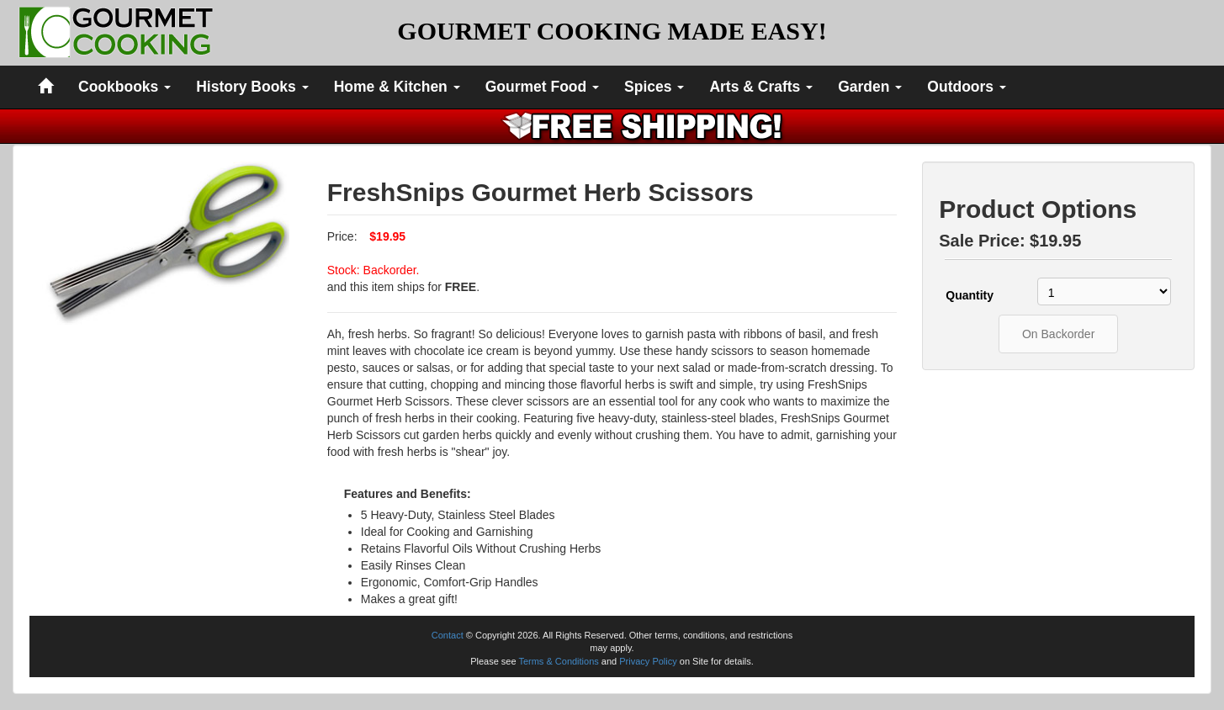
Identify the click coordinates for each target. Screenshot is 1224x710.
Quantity (970, 295)
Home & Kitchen (397, 86)
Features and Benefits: (407, 494)
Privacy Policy (647, 661)
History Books (252, 86)
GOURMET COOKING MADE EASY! (611, 31)
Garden (870, 86)
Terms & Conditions (558, 661)
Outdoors (966, 86)
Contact (448, 635)
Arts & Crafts (761, 86)
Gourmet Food (542, 86)
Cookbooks (124, 86)
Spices (654, 86)
